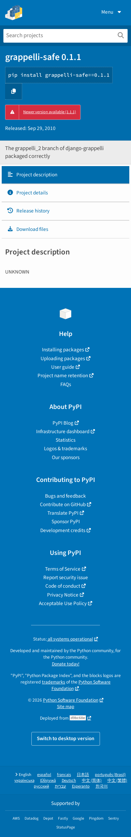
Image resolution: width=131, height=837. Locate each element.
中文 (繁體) (117, 780)
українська (24, 780)
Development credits (62, 530)
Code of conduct (62, 586)
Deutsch (69, 780)
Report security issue (65, 577)
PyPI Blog (63, 423)
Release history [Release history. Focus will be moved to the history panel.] (28, 211)
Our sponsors (65, 457)
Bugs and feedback (65, 496)
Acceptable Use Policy (63, 603)
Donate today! (65, 664)
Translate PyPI (62, 513)
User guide (62, 367)
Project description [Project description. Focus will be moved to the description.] (32, 174)
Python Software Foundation (81, 685)
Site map (65, 706)
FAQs (65, 384)
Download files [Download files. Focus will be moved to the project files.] (27, 229)
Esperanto (81, 786)
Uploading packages (63, 358)
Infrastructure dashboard (62, 431)
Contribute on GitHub (63, 504)
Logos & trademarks (65, 448)
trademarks (53, 682)
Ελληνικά (48, 780)
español (44, 775)
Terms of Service (63, 569)
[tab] (65, 175)
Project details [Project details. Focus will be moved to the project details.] (27, 192)
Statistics (65, 440)
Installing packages (63, 349)
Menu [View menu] (111, 12)
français (64, 775)
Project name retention (63, 375)
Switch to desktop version (65, 738)
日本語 (83, 775)
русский (41, 786)
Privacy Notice (62, 595)
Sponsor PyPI (66, 521)
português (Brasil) (110, 775)
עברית (60, 786)
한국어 (102, 786)
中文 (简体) (92, 780)
